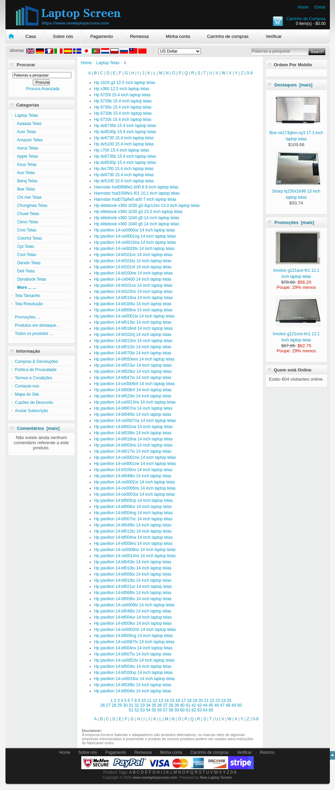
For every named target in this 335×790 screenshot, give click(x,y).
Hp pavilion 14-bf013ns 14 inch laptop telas (133, 340)
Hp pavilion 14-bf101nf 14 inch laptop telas (133, 267)
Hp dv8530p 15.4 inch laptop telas (125, 131)
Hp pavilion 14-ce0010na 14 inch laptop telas (135, 242)
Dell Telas (25, 271)
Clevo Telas (26, 222)
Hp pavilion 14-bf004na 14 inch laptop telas (133, 537)
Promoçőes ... (27, 317)
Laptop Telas (108, 62)
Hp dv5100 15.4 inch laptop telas (124, 144)
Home (302, 7)
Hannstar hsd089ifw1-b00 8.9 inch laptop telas (136, 187)
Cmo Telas (26, 230)
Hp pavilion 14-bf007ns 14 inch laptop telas (133, 408)
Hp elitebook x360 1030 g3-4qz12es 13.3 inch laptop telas (147, 205)
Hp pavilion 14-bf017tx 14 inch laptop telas (132, 451)
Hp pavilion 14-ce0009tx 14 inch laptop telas (134, 605)
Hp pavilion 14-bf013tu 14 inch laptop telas (133, 322)
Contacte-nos (27, 386)
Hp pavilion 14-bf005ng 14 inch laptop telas (133, 635)
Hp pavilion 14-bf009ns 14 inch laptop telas (133, 543)
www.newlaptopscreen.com (154, 777)
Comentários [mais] (38, 428)
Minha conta (178, 36)
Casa (31, 36)
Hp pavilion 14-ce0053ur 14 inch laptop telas (134, 494)
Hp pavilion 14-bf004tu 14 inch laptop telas (133, 666)
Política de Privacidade (36, 369)
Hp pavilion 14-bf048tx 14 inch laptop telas (132, 476)
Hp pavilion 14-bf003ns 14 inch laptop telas (133, 445)
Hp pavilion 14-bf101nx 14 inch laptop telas (133, 285)
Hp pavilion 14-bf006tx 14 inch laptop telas (132, 574)
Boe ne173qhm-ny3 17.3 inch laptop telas (296, 132)
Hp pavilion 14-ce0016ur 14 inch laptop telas (134, 678)
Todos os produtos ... (34, 333)
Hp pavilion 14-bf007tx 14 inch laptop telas (132, 654)
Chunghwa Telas (31, 205)
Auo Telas (25, 172)
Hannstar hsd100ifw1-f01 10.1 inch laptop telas (137, 193)
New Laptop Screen (216, 777)
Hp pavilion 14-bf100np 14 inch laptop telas (133, 672)
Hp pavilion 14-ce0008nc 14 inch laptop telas (135, 549)
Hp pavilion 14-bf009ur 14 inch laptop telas (133, 623)
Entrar (320, 7)
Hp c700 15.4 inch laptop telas (121, 150)
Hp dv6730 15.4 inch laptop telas (124, 138)
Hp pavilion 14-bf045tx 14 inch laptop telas (132, 414)
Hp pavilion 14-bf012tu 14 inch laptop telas (133, 531)
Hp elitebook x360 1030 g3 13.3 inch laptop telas (138, 211)
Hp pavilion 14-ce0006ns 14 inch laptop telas (135, 488)
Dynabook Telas (30, 279)
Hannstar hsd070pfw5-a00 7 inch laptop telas (135, 199)
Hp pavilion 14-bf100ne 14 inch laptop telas (133, 273)
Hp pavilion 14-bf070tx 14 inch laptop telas (132, 353)
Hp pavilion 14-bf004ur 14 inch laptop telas (133, 617)
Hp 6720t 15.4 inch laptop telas (122, 95)
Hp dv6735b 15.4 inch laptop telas (125, 125)
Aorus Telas (26, 148)
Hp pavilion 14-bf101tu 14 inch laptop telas (133, 260)
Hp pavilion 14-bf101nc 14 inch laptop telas (133, 254)
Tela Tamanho (28, 295)
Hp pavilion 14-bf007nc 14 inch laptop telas (133, 519)
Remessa (139, 36)
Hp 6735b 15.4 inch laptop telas (123, 101)
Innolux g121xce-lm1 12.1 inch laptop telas (297, 333)
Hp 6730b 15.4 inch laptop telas (123, 113)
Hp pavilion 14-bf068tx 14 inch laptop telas (132, 592)
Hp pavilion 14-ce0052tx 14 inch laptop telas (134, 660)
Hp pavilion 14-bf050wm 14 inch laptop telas (134, 359)
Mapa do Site (27, 394)
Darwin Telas (28, 262)
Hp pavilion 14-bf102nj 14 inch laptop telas (132, 334)
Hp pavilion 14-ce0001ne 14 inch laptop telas (135, 463)
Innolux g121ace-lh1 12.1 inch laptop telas (297, 270)
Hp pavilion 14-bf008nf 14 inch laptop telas (133, 389)
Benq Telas (26, 181)
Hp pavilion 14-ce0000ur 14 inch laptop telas (134, 230)
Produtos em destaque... (37, 325)
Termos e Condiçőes (33, 378)
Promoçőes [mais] (294, 222)
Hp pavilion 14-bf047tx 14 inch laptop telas (132, 377)
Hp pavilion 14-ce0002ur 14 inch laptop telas (134, 482)
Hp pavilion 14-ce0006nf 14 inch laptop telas (134, 383)
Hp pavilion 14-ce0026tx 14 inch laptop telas (134, 248)
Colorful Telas (28, 238)
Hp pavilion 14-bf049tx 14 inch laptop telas (132, 525)
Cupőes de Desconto (34, 402)
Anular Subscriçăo (31, 410)
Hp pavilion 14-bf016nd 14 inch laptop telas (133, 328)
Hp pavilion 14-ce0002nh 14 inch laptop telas (135, 629)
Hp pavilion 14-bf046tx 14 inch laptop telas (132, 611)
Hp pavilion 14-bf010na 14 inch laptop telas (133, 297)
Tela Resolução (29, 303)
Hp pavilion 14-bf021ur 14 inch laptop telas (133, 586)
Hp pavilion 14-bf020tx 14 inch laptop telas (132, 396)
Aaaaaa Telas (28, 123)
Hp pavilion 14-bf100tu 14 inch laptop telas (133, 303)
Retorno (267, 752)
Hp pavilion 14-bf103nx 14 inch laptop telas (133, 291)
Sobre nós (63, 36)
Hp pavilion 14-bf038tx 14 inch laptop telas (132, 684)
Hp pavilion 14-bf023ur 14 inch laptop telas (133, 365)
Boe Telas (25, 189)
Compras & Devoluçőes (36, 361)
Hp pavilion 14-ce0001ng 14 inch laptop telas (135, 236)
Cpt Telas (24, 246)
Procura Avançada (42, 88)
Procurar (26, 64)
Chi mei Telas (28, 197)
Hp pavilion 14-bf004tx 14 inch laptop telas (132, 691)
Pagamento (101, 36)
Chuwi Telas (27, 213)
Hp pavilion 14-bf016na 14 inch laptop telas (133, 439)
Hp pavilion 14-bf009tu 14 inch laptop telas (133, 598)
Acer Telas (25, 131)
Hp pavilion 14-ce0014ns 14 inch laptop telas (135, 555)
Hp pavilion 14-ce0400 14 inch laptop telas (132, 279)
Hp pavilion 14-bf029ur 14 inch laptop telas (133, 371)
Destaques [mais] (293, 84)
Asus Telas (26, 164)
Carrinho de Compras (306, 18)
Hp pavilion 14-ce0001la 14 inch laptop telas (134, 316)
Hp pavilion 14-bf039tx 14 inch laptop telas (132, 433)
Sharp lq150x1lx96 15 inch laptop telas (296, 191)
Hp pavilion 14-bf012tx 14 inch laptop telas (132, 346)
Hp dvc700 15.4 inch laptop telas (124, 168)
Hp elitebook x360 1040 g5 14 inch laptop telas (137, 217)
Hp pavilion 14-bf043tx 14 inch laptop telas (132, 562)
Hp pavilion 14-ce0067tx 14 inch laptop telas (134, 641)
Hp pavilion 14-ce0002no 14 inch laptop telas (135, 457)
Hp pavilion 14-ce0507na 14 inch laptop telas (135, 420)
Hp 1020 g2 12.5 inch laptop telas (124, 82)
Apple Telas (26, 156)
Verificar (274, 36)
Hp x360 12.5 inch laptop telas (121, 88)
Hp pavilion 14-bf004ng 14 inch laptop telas (133, 512)
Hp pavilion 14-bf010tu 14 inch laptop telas (133, 568)
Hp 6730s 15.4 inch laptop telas (123, 107)
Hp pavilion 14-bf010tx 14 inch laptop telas (132, 580)
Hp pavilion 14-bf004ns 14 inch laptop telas (133, 648)
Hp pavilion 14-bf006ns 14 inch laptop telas (133, 310)
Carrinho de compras (227, 36)
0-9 (249, 73)
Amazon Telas (29, 140)
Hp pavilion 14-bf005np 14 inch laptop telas (133, 500)
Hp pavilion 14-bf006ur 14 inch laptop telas (133, 506)
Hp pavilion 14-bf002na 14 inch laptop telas (133, 426)
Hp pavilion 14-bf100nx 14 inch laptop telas (133, 469)
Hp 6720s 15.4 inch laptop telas (123, 119)
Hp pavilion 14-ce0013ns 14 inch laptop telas (135, 402)
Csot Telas (25, 254)
